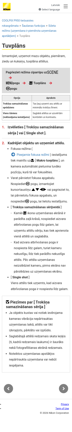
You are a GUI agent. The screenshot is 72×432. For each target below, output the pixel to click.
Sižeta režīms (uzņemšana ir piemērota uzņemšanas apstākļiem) (29, 30)
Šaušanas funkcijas (33, 25)
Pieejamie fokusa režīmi (33, 155)
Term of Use (62, 408)
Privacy (65, 404)
